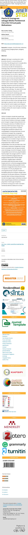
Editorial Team (5, 334)
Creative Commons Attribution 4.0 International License (12, 505)
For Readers (5, 490)
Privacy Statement (6, 343)
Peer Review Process (7, 338)
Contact (4, 347)
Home (2, 11)
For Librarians (5, 494)
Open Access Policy (7, 352)
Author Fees (5, 359)
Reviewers (4, 336)
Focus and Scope (6, 340)
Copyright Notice (6, 358)
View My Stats (12, 411)
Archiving (4, 356)
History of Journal (6, 349)
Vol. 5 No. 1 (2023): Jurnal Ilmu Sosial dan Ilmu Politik (12, 12)
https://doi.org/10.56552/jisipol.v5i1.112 (13, 43)
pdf (4, 230)
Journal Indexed (6, 350)
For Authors (4, 492)
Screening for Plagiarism (8, 354)
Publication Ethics (6, 341)
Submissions (5, 345)
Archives (8, 11)
